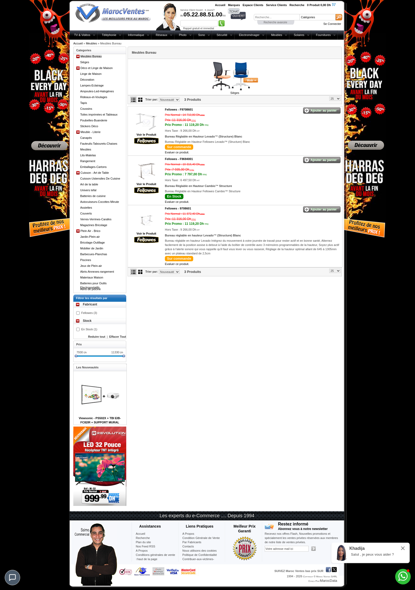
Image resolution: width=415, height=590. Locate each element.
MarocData (328, 581)
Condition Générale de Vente (201, 537)
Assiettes (86, 207)
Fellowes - (179, 109)
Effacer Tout (117, 336)
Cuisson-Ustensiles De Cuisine (100, 178)
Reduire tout (96, 336)
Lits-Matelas (88, 155)
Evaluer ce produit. (177, 152)
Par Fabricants (191, 542)
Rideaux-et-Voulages (93, 97)
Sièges (84, 62)
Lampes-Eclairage (92, 85)
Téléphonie (109, 34)
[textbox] (276, 17)
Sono (201, 34)
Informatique (136, 34)
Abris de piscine (90, 289)
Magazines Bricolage (93, 225)
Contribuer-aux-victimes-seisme (198, 561)
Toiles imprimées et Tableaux (99, 114)
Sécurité (221, 34)
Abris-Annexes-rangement (97, 271)
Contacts (188, 546)
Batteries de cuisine (93, 196)
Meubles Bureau (91, 56)
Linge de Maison (91, 73)
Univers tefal (88, 190)
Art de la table (89, 184)
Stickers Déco (89, 126)
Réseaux (161, 34)
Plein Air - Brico (90, 230)
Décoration (87, 79)
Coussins (86, 108)
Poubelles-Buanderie (93, 120)
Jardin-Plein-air (90, 236)
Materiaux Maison (91, 277)
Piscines (85, 260)
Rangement (87, 161)
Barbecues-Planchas (93, 254)
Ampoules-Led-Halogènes (97, 91)
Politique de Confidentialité (199, 554)
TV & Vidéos (82, 34)
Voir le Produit (146, 134)
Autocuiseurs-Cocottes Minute (99, 201)
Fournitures (323, 34)
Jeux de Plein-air (91, 265)
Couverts (86, 213)
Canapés (86, 137)
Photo (183, 34)
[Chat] (12, 577)
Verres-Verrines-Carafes (95, 219)
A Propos (188, 533)
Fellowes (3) (89, 312)
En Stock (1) (89, 329)
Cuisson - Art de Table (94, 172)
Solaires (299, 34)
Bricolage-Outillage (92, 242)
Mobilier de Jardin (91, 248)
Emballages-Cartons (93, 166)
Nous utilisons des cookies (199, 550)
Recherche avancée (275, 22)
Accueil (78, 43)
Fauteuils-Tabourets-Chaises (98, 143)
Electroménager (249, 34)
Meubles (276, 34)
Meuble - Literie (90, 132)
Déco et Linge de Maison (96, 68)
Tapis (83, 102)
